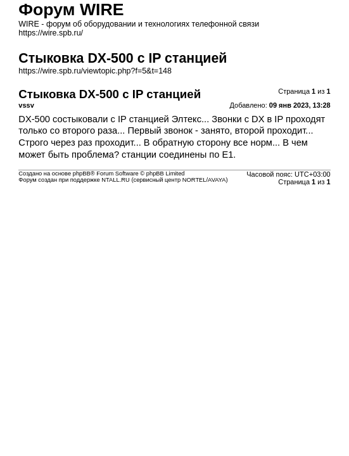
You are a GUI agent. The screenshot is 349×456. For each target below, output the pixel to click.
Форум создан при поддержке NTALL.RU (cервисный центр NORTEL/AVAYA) (122, 180)
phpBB (82, 173)
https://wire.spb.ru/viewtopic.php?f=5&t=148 (95, 70)
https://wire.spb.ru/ (50, 32)
